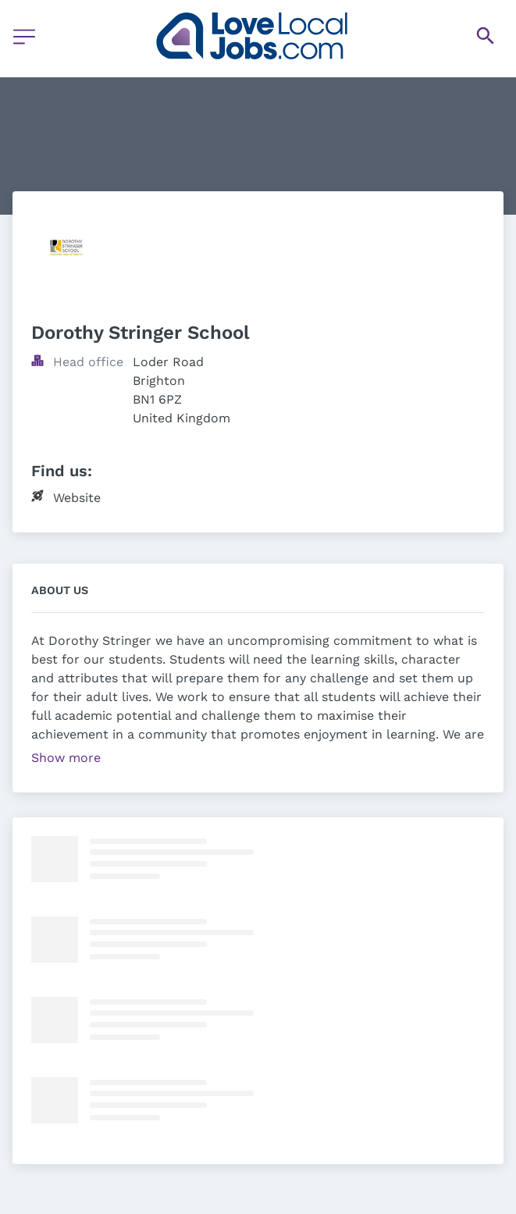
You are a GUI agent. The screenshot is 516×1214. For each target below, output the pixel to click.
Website (77, 497)
